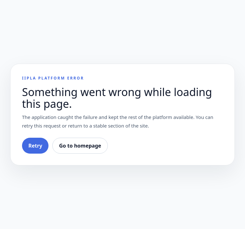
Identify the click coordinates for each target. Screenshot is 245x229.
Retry (35, 145)
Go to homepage (80, 145)
